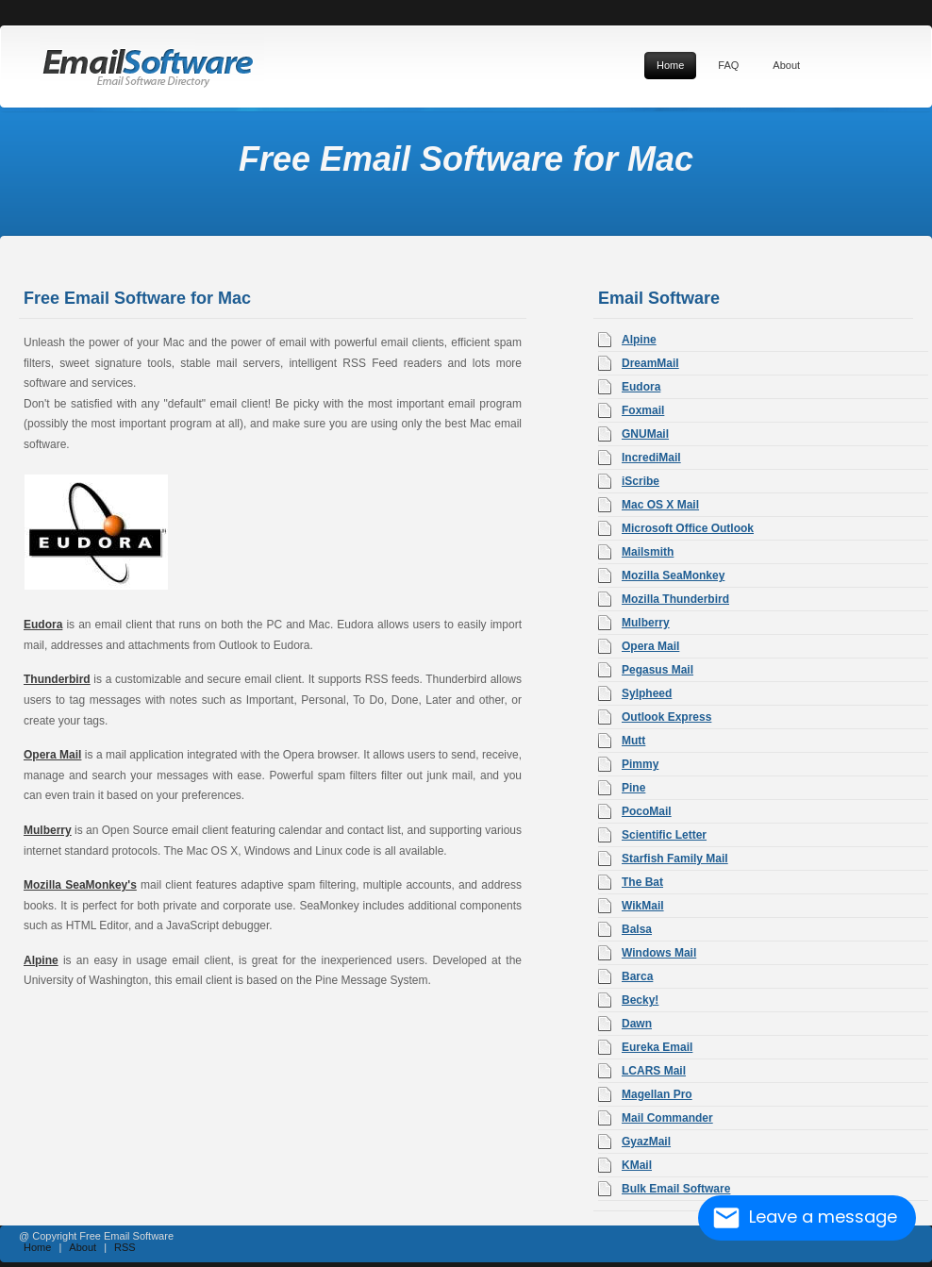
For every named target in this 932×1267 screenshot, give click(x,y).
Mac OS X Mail (660, 504)
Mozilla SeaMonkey (673, 575)
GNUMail (645, 434)
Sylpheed (647, 693)
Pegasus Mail (657, 669)
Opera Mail (52, 754)
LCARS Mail (654, 1070)
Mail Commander (667, 1118)
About (82, 1247)
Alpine (41, 960)
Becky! (640, 1000)
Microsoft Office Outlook (688, 528)
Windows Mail (659, 952)
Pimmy (640, 764)
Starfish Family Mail (675, 858)
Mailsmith (648, 551)
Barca (637, 976)
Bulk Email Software (676, 1188)
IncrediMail (651, 457)
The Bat (642, 882)
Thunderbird (57, 679)
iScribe (640, 481)
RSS (125, 1247)
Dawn (637, 1023)
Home (37, 1247)
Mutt (633, 740)
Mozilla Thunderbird (675, 599)
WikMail (643, 905)
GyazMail (646, 1141)
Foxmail (643, 410)
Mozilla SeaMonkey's (80, 885)
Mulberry (48, 830)
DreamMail (650, 363)
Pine (633, 787)
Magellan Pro (657, 1094)
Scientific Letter (664, 835)
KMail (637, 1165)
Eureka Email (657, 1047)
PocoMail (647, 811)
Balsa (637, 929)
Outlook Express (666, 717)
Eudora (43, 624)
